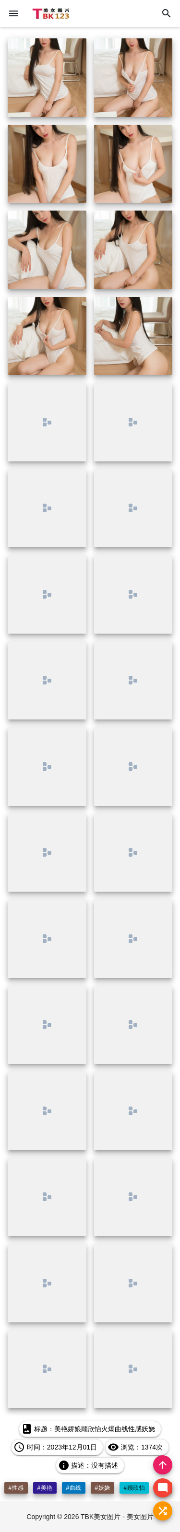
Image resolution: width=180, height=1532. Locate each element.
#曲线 (73, 1488)
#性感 (16, 1488)
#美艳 (44, 1488)
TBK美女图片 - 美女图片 (117, 1516)
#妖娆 (102, 1488)
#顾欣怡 (134, 1488)
